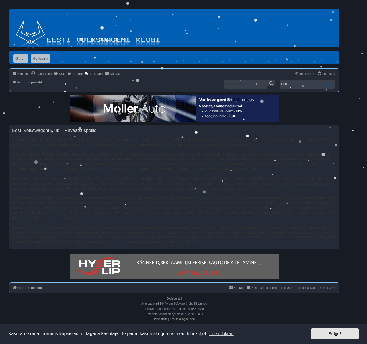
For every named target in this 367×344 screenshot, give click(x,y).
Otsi (329, 84)
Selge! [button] (335, 333)
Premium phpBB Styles (190, 308)
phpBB (157, 303)
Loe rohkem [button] (221, 333)
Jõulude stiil (174, 298)
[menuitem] (41, 73)
